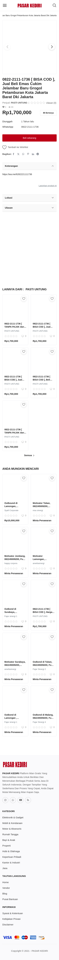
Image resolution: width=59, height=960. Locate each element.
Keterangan (29, 166)
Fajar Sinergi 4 (39, 722)
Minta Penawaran (42, 520)
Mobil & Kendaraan (12, 823)
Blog (4, 893)
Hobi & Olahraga (11, 851)
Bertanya (48, 112)
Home (5, 882)
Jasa (4, 868)
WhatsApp (7, 126)
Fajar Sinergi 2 (39, 669)
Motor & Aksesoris (11, 828)
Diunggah (7, 121)
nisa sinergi (38, 510)
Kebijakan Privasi (11, 919)
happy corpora (10, 563)
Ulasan (29, 208)
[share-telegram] (38, 154)
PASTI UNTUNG (19, 102)
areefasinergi (38, 563)
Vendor (6, 888)
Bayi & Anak (8, 840)
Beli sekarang (29, 138)
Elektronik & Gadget (12, 817)
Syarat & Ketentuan (12, 913)
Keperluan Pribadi (11, 857)
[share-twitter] (18, 154)
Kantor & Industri (11, 862)
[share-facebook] (13, 154)
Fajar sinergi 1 (10, 616)
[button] (52, 47)
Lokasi (29, 198)
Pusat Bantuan (10, 899)
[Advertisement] (29, 248)
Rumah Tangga (10, 834)
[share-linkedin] (33, 154)
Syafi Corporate (11, 510)
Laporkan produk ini (48, 185)
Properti (6, 845)
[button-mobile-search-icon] (54, 5)
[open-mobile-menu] (4, 5)
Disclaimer (7, 924)
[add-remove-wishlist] (24, 298)
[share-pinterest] (28, 154)
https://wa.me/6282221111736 (17, 174)
